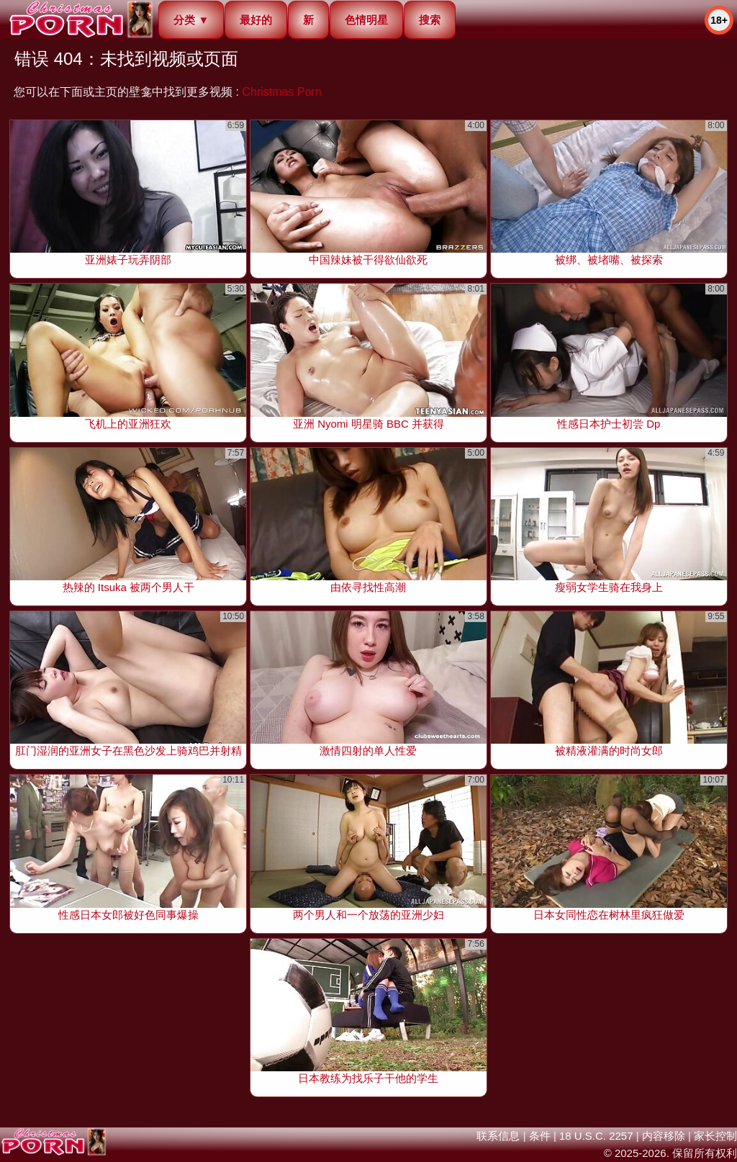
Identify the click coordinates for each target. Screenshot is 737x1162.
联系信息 (498, 1136)
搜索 (429, 20)
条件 (540, 1136)
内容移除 (663, 1136)
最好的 (256, 20)
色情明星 (366, 20)
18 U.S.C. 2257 (596, 1136)
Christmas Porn (281, 92)
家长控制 (715, 1136)
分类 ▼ (191, 20)
